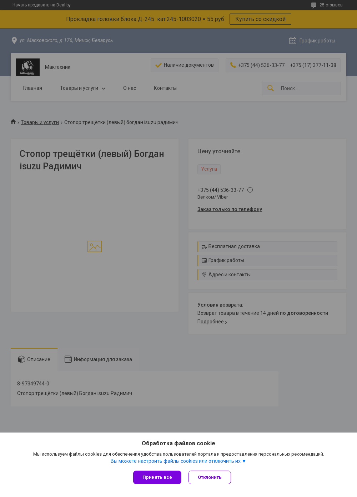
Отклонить (210, 477)
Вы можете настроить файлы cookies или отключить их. (176, 461)
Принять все (157, 477)
